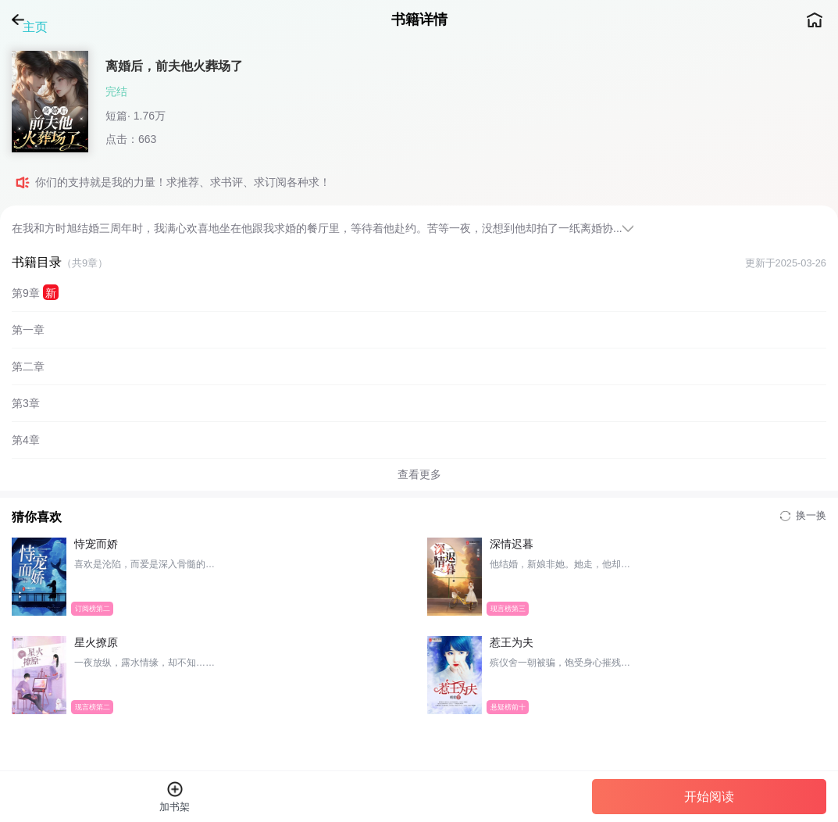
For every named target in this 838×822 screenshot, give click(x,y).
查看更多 (419, 474)
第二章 (28, 366)
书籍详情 (419, 19)
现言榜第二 (92, 706)
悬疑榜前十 (507, 706)
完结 (116, 91)
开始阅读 (709, 796)
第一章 (28, 329)
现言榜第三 (507, 608)
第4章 (26, 440)
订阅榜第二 (92, 608)
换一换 (803, 515)
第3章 (26, 403)
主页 (814, 19)
